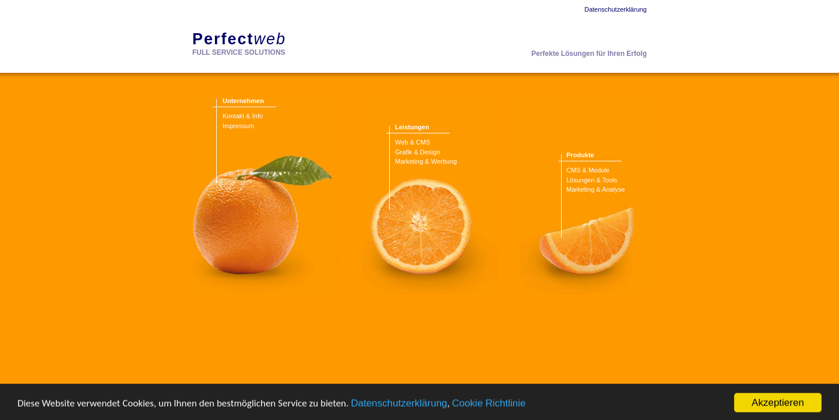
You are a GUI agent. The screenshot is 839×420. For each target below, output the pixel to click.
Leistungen (412, 126)
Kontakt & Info (243, 115)
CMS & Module (587, 170)
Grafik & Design (417, 152)
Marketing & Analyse (595, 189)
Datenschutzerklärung (399, 409)
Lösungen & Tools (591, 180)
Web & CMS (412, 142)
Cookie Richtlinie (489, 409)
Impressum (238, 125)
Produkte (580, 154)
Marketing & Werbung (426, 161)
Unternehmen (243, 100)
